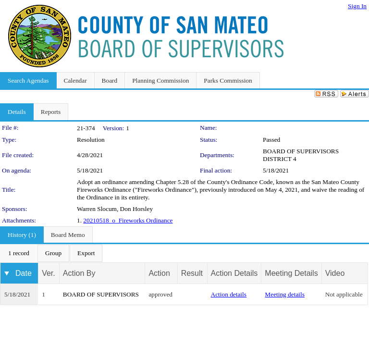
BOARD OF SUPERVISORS (101, 294)
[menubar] (51, 253)
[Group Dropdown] (53, 253)
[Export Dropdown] (86, 253)
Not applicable (344, 294)
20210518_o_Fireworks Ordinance (127, 220)
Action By (79, 273)
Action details (228, 294)
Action (159, 273)
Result (192, 273)
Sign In (357, 6)
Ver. (48, 273)
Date (23, 273)
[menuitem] (18, 253)
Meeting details (285, 294)
